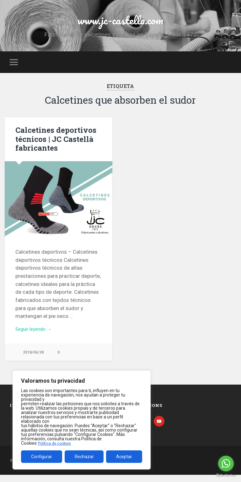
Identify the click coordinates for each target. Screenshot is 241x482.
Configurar (41, 456)
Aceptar (124, 456)
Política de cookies (56, 443)
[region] (82, 420)
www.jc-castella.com (120, 22)
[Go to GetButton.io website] (226, 476)
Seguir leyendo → (36, 334)
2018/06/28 (34, 358)
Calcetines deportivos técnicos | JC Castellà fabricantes (53, 144)
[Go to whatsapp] (226, 463)
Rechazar (84, 456)
